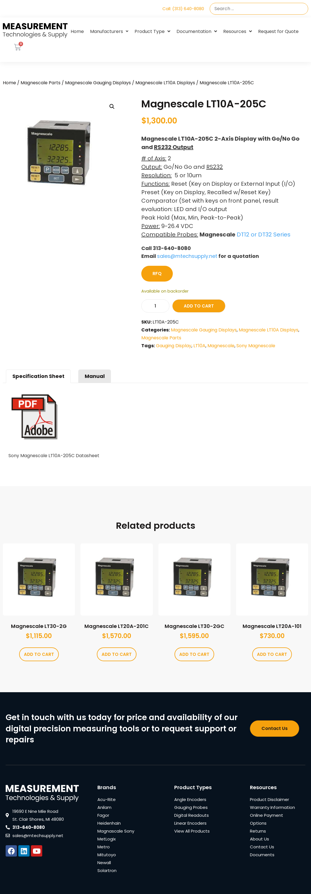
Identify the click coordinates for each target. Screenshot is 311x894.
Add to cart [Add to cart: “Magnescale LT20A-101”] (272, 654)
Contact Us (262, 847)
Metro (103, 847)
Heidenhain (109, 823)
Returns (258, 831)
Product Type (152, 31)
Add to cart (199, 306)
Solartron (107, 870)
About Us (259, 839)
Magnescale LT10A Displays (165, 82)
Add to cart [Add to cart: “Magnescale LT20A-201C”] (117, 654)
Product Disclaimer (269, 799)
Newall (104, 863)
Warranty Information (272, 807)
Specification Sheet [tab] (38, 376)
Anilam (104, 807)
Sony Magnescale (255, 345)
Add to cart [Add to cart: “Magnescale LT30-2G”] (39, 654)
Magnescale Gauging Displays (98, 82)
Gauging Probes (191, 807)
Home (77, 31)
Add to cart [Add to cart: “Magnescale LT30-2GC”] (194, 654)
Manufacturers (109, 31)
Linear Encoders (190, 823)
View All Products (192, 831)
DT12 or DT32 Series (263, 234)
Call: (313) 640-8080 (183, 9)
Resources (237, 31)
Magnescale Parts (41, 82)
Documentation (196, 31)
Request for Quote (278, 31)
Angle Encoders (190, 799)
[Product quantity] (155, 306)
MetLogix (106, 839)
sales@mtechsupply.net (187, 256)
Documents (262, 855)
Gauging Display (173, 345)
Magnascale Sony (115, 831)
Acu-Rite (106, 799)
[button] (112, 106)
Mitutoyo (106, 855)
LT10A (199, 345)
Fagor (103, 815)
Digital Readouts (191, 815)
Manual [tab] (95, 376)
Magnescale (220, 345)
